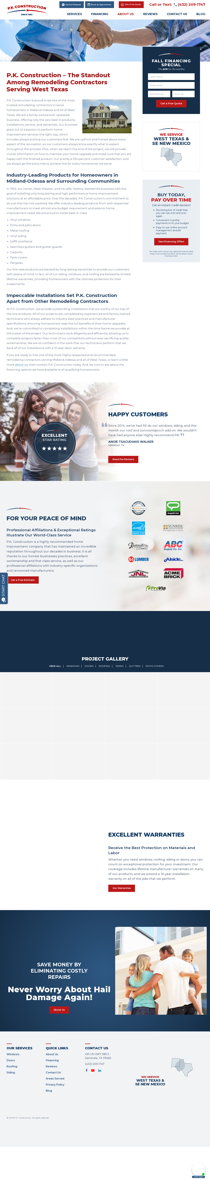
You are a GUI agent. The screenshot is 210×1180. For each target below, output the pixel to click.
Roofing (105, 650)
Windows (71, 650)
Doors (89, 650)
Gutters (137, 650)
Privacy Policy (55, 1071)
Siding (121, 650)
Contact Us (177, 14)
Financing (99, 14)
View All (53, 650)
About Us (125, 14)
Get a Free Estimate (24, 572)
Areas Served (55, 1065)
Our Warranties (123, 873)
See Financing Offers (171, 242)
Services (74, 14)
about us (21, 364)
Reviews (150, 14)
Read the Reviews (125, 460)
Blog (49, 1077)
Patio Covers (158, 650)
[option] (152, 434)
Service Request (73, 4)
